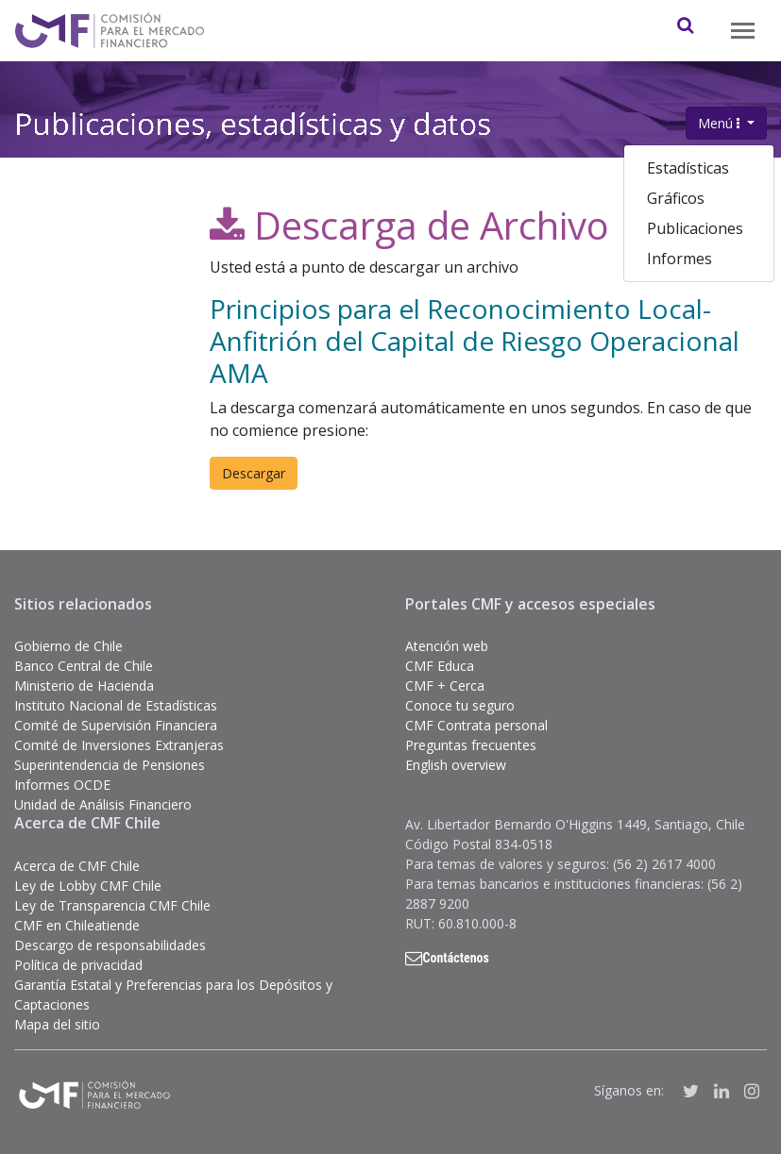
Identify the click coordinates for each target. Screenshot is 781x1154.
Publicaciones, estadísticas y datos (252, 122)
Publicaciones (695, 228)
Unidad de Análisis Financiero (103, 804)
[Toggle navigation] (743, 30)
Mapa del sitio (57, 1024)
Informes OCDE (62, 785)
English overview (455, 765)
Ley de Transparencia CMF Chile (112, 905)
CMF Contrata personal (476, 725)
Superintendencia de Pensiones (109, 765)
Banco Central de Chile (83, 666)
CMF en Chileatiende (77, 925)
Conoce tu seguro (460, 705)
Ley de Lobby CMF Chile (87, 886)
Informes (679, 258)
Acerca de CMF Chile (77, 866)
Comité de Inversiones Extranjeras (119, 745)
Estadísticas (688, 168)
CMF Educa (439, 666)
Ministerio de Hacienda (84, 685)
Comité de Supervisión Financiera (115, 725)
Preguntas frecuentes (470, 745)
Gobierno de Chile (68, 646)
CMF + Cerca (444, 685)
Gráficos (676, 198)
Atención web (446, 646)
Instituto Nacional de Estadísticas (115, 705)
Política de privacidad (78, 965)
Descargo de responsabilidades (110, 945)
